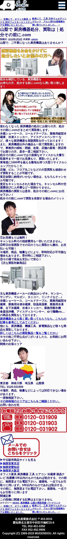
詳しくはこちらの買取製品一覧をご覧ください (29, 333)
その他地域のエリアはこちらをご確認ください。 (30, 401)
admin (34, 39)
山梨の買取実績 (38, 503)
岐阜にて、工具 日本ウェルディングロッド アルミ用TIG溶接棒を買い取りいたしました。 (49, 21)
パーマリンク (53, 503)
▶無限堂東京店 (9, 463)
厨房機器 (24, 503)
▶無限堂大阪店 (9, 470)
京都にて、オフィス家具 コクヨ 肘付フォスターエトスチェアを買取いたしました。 (16, 22)
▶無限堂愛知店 (9, 467)
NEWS (16, 503)
